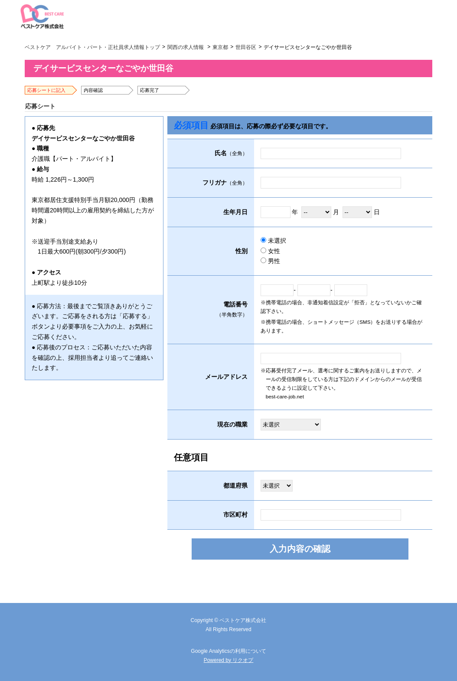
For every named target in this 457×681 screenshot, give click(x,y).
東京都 (220, 47)
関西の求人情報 (185, 47)
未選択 (273, 240)
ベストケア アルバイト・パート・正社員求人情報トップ (92, 47)
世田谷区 (245, 47)
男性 (270, 260)
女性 (270, 251)
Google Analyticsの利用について (228, 651)
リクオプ (242, 660)
